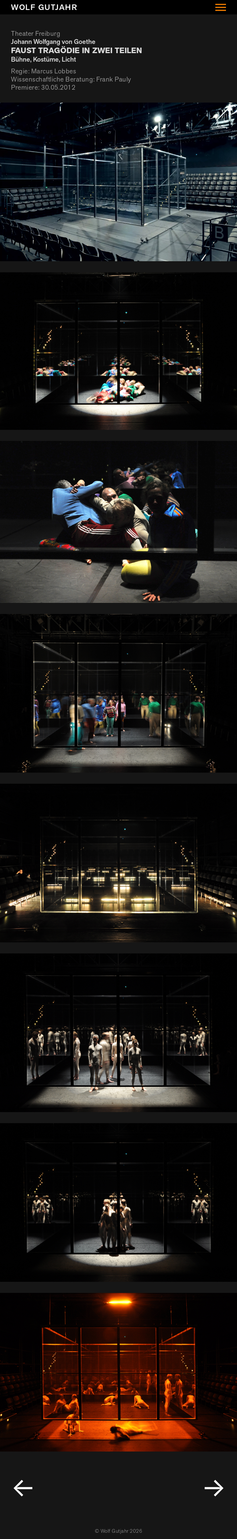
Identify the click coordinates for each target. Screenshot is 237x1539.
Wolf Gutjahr (44, 7)
